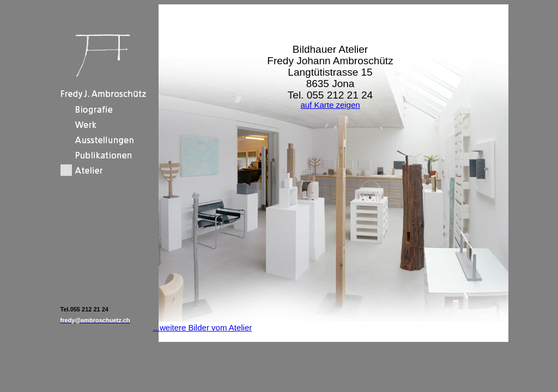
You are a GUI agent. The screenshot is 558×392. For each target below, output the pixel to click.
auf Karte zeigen (330, 104)
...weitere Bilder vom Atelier (202, 327)
